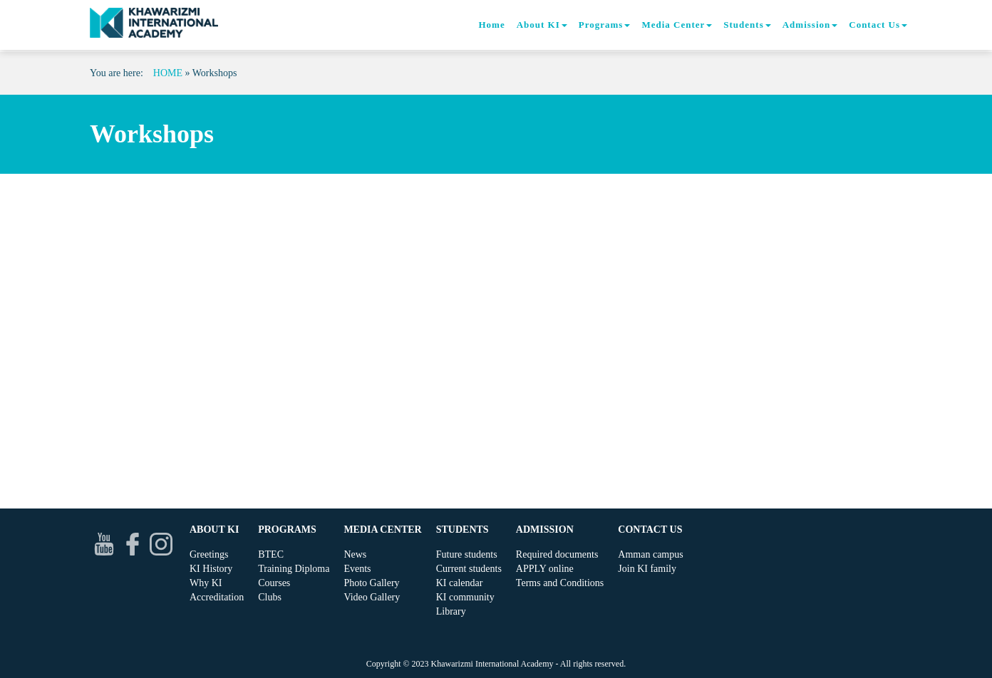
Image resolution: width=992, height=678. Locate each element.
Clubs (269, 597)
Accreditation (217, 597)
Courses (274, 583)
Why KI (206, 583)
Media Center (676, 24)
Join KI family (647, 568)
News (354, 554)
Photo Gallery (371, 583)
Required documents (557, 554)
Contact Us (878, 24)
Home (491, 24)
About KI (542, 24)
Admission (810, 24)
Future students (466, 554)
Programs (605, 24)
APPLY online (545, 568)
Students (746, 24)
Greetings (209, 554)
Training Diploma (293, 568)
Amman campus (650, 554)
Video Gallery (371, 597)
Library (451, 611)
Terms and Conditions (560, 583)
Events (357, 568)
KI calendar (459, 583)
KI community (465, 597)
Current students (469, 568)
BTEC (271, 554)
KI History (211, 568)
